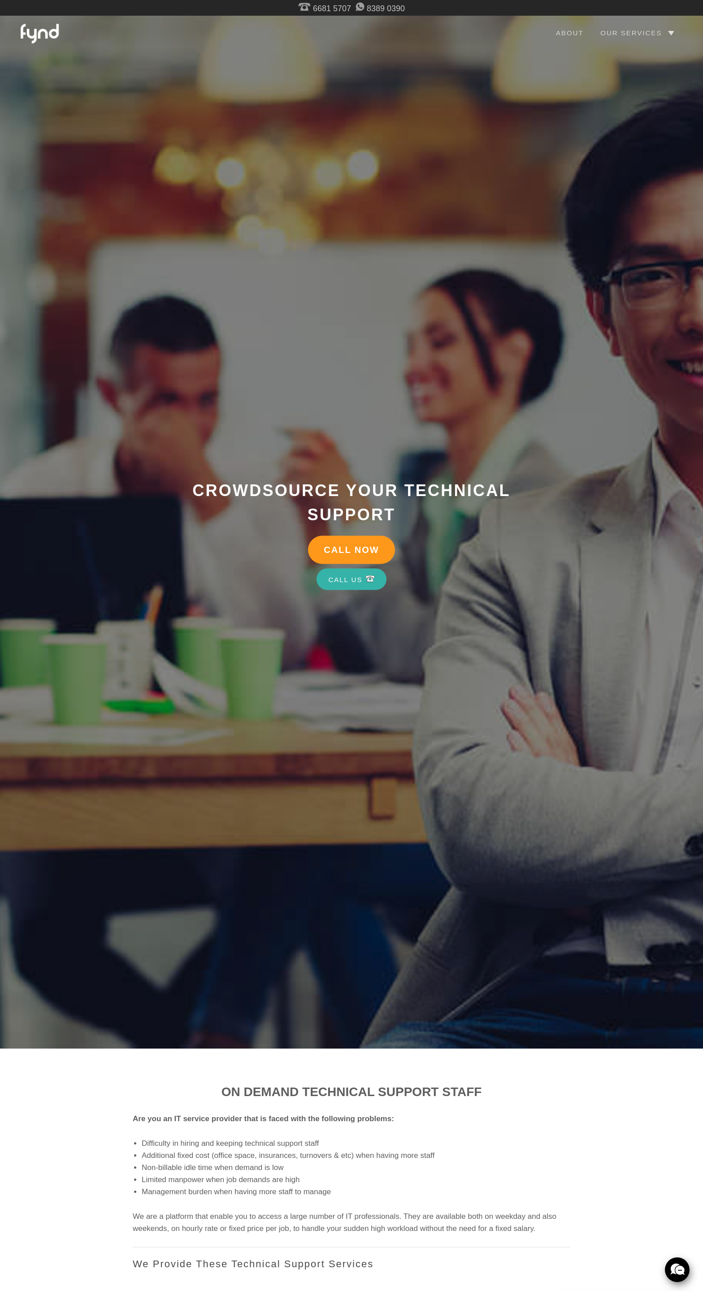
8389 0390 (380, 8)
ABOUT (570, 33)
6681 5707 (324, 8)
